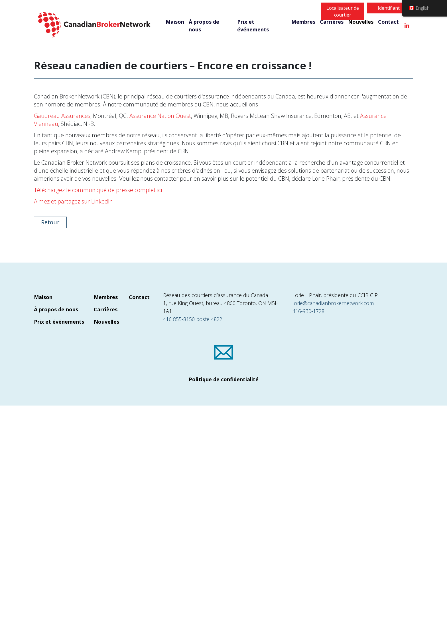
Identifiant (389, 8)
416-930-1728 (308, 311)
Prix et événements (253, 25)
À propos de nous (204, 25)
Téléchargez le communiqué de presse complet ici (98, 190)
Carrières (332, 21)
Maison (175, 21)
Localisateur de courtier (342, 11)
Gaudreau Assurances (62, 116)
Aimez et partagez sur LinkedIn (73, 201)
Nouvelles (360, 21)
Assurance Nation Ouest (160, 116)
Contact (388, 21)
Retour (50, 222)
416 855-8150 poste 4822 (192, 319)
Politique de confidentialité (224, 379)
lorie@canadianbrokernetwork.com (333, 303)
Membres (303, 21)
